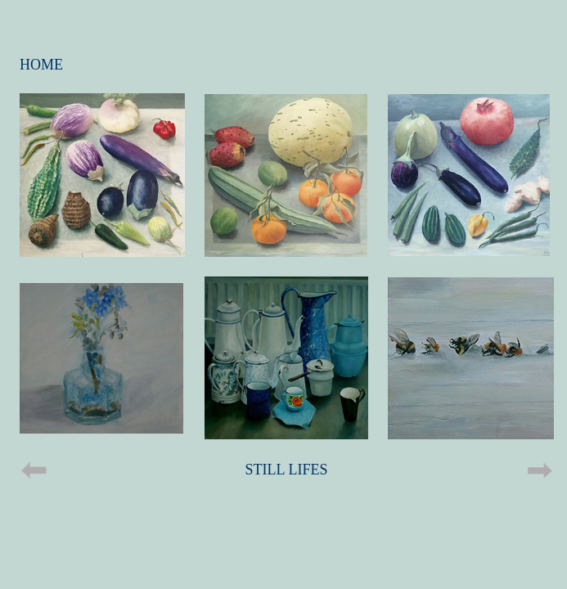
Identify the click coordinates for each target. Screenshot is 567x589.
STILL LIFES (286, 469)
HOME (41, 64)
